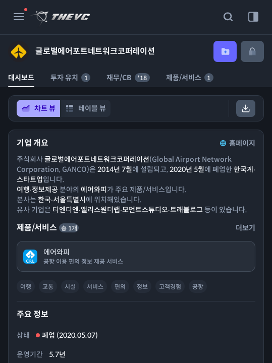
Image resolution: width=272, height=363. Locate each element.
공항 (197, 286)
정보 (142, 286)
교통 (47, 286)
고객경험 (170, 286)
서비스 (95, 286)
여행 (25, 286)
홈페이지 (236, 143)
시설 (70, 286)
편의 (120, 286)
